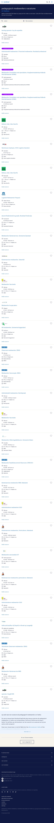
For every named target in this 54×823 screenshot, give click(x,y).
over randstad (5, 764)
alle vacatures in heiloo (35, 727)
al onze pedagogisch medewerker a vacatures (14, 729)
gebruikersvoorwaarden (7, 798)
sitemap (3, 805)
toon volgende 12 (27, 742)
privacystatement (6, 800)
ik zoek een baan (5, 752)
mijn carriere (4, 760)
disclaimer (4, 803)
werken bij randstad (6, 796)
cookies (3, 802)
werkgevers (4, 756)
